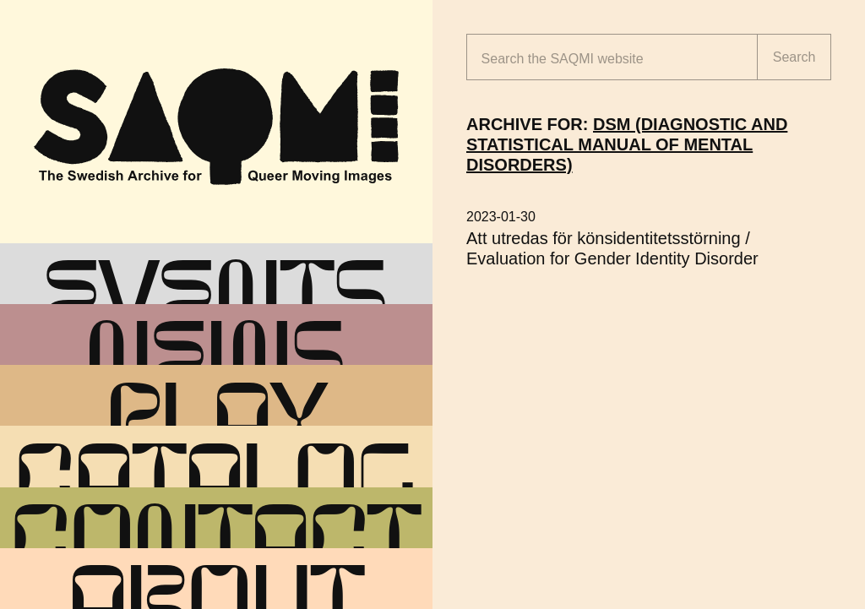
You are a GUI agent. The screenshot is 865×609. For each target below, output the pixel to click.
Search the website (562, 59)
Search (794, 57)
